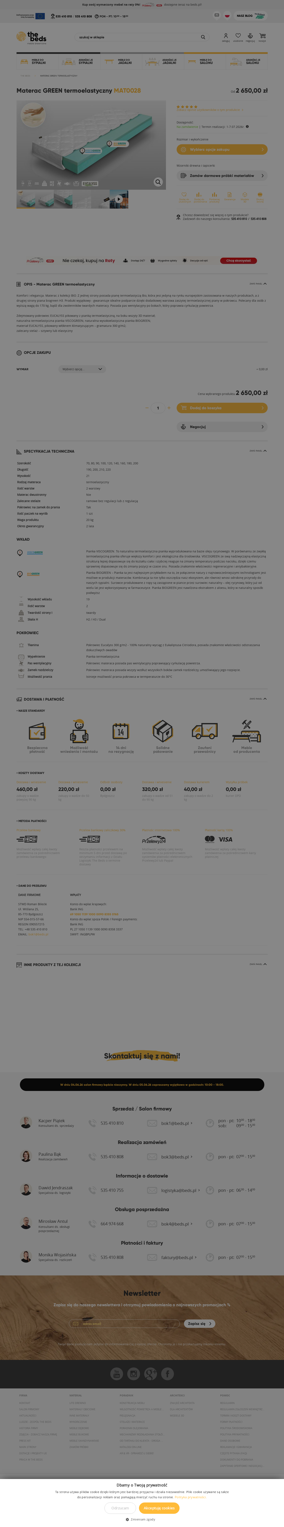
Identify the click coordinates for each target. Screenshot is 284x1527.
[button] (142, 1519)
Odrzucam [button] (120, 1508)
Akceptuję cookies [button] (159, 1508)
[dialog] (142, 763)
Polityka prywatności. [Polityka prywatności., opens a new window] (191, 1497)
